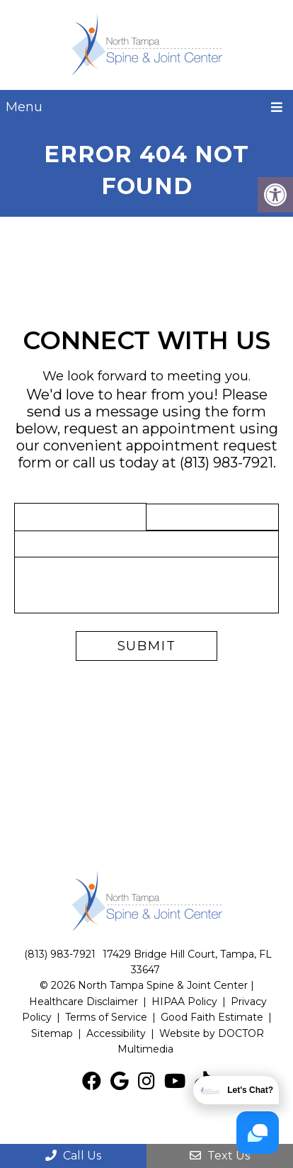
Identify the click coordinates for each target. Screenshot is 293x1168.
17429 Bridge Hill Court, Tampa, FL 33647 (187, 962)
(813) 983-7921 (226, 462)
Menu (24, 107)
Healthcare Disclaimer (83, 1001)
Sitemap (52, 1033)
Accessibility (116, 1033)
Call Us (73, 1155)
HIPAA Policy (184, 1001)
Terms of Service (107, 1017)
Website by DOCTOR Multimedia (190, 1041)
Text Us (220, 1155)
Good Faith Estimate (212, 1017)
